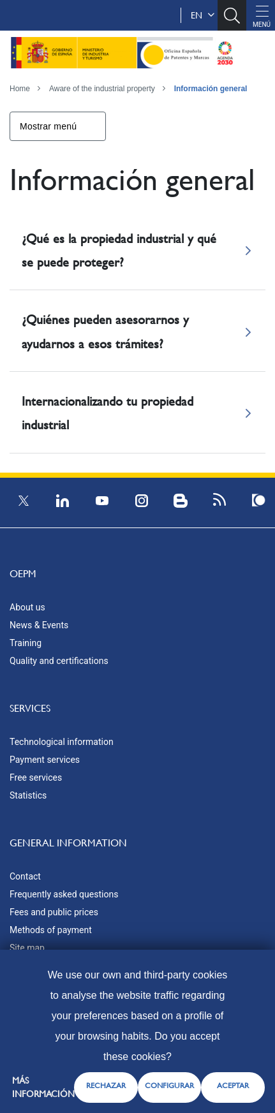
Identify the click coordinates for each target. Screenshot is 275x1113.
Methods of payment (51, 930)
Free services (36, 777)
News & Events (39, 625)
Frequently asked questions (64, 894)
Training (25, 643)
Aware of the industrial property (102, 88)
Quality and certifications (59, 661)
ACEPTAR (233, 1085)
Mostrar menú (48, 126)
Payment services (45, 760)
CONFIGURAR (169, 1085)
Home (20, 88)
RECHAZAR (106, 1085)
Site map (27, 948)
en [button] (202, 15)
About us (27, 607)
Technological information (62, 742)
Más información (43, 1087)
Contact (25, 876)
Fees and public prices (54, 912)
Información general (211, 88)
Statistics (28, 795)
